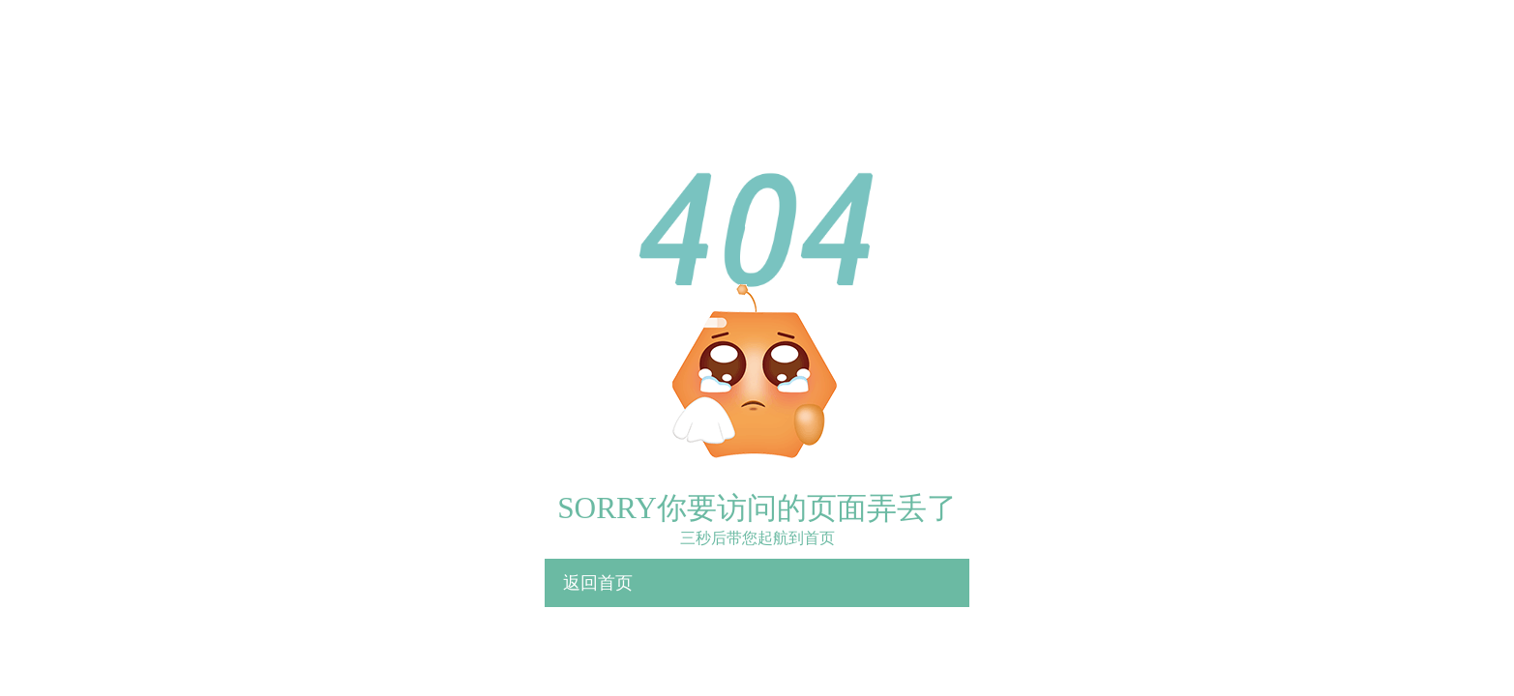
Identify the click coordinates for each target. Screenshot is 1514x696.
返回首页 (598, 583)
